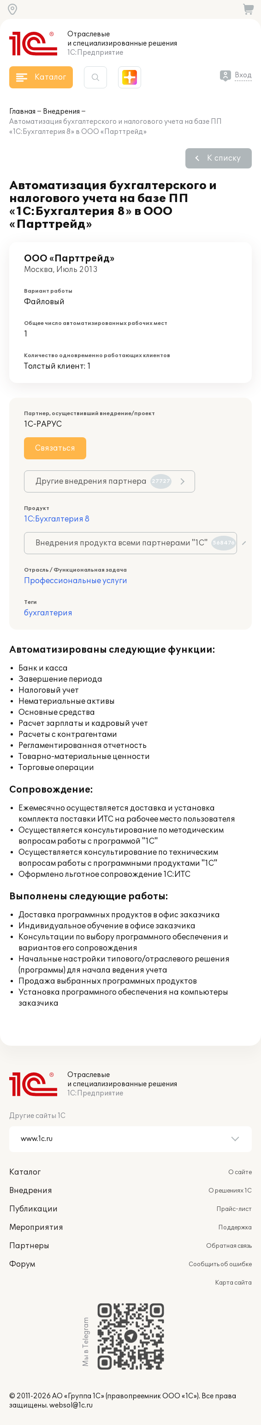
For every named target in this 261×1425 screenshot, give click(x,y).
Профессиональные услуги (75, 580)
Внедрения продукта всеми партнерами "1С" (136, 543)
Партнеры (29, 1246)
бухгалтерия (48, 613)
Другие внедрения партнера (104, 481)
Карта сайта (233, 1282)
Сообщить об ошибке (220, 1264)
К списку (224, 158)
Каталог (25, 1172)
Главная (22, 112)
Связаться (55, 448)
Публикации (33, 1209)
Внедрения (61, 112)
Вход (243, 75)
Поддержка (235, 1227)
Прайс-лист (234, 1209)
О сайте (240, 1172)
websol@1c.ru (71, 1405)
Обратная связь (229, 1246)
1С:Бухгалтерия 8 (56, 519)
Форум (22, 1264)
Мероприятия (36, 1227)
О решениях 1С (230, 1190)
